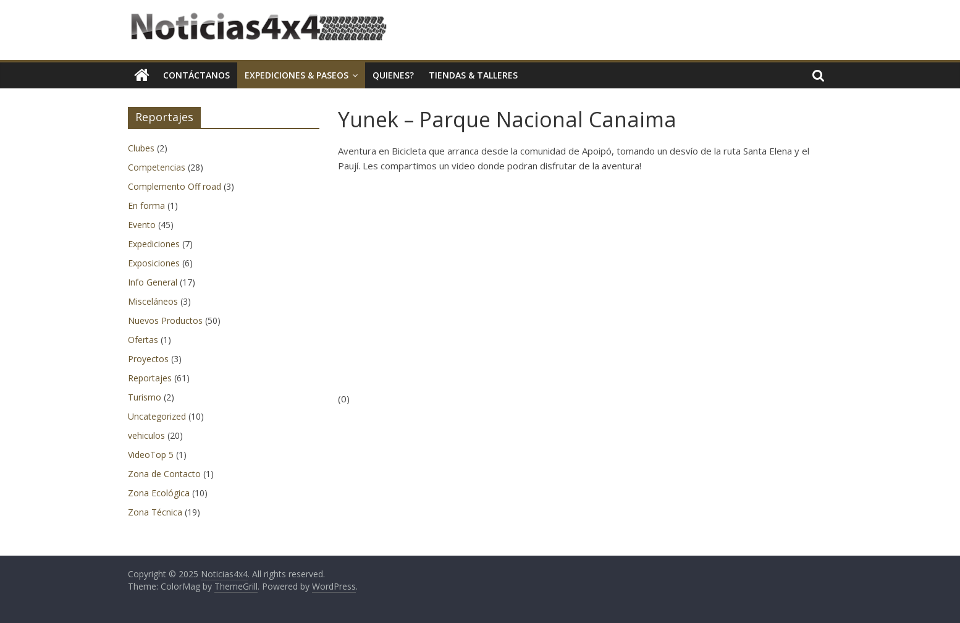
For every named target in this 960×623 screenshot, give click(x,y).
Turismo (144, 397)
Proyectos (148, 359)
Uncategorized (157, 416)
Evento (142, 225)
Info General (152, 282)
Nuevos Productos (165, 320)
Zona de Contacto (164, 474)
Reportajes (150, 378)
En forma (146, 205)
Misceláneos (153, 301)
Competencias (156, 167)
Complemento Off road (174, 186)
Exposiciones (154, 263)
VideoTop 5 (151, 454)
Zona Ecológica (159, 493)
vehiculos (146, 435)
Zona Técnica (155, 512)
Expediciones (154, 244)
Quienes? (393, 75)
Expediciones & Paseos (296, 75)
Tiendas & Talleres (473, 75)
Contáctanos (196, 75)
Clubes (141, 148)
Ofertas (143, 339)
